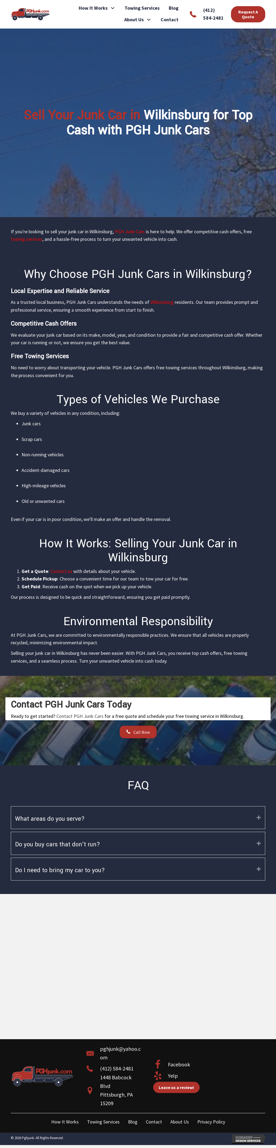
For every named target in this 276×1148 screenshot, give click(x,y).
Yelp (173, 1075)
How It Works (65, 1122)
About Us (179, 1122)
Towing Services (103, 1122)
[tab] (138, 817)
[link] (97, 8)
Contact (154, 1122)
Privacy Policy (211, 1122)
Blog (132, 1122)
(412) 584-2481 (116, 1068)
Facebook (179, 1064)
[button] (113, 8)
